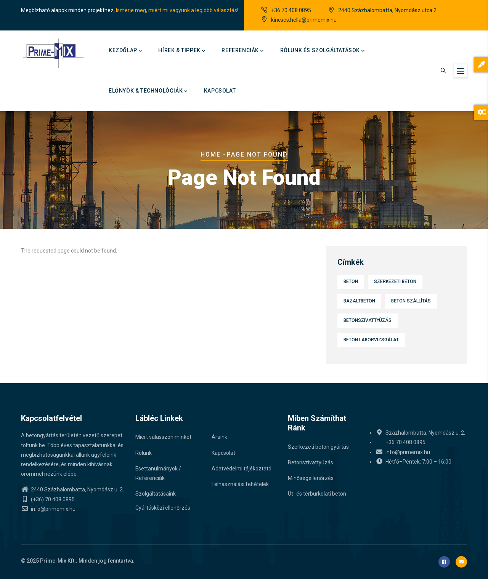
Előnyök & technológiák (148, 91)
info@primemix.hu (48, 509)
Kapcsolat (220, 91)
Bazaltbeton (359, 301)
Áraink (219, 437)
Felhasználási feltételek (240, 484)
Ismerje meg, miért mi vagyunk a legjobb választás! (177, 10)
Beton (351, 281)
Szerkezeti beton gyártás (318, 447)
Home (211, 154)
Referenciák (242, 51)
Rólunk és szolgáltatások (322, 51)
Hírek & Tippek (181, 51)
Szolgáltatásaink (155, 494)
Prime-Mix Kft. (58, 561)
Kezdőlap (125, 51)
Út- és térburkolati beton (317, 494)
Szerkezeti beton (395, 281)
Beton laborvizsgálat (371, 339)
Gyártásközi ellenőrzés (162, 508)
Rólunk (143, 453)
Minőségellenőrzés (311, 478)
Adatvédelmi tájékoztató (241, 468)
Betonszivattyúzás (368, 320)
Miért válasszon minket (163, 437)
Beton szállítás (411, 301)
